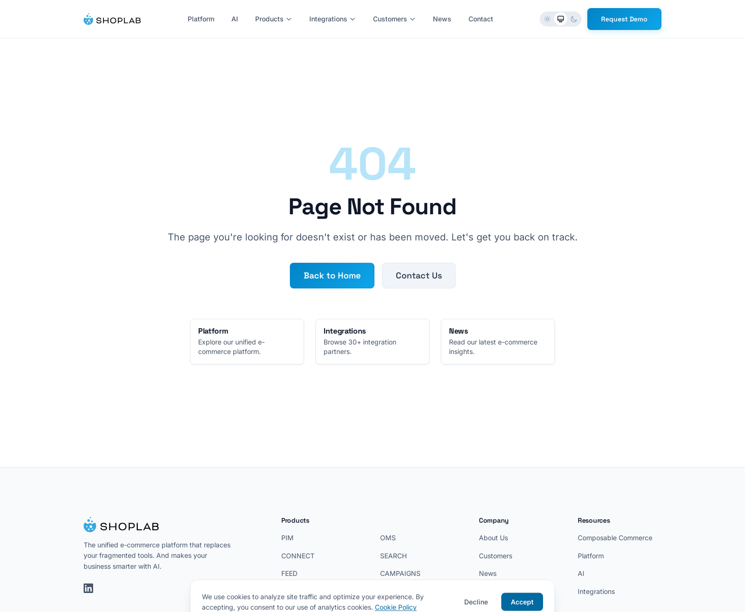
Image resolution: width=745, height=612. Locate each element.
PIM (287, 538)
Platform (201, 19)
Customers (394, 19)
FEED (289, 573)
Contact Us (419, 275)
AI (234, 19)
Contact (480, 19)
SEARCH (393, 556)
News (442, 19)
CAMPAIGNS (400, 573)
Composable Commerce (615, 538)
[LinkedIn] (88, 588)
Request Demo (624, 19)
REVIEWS (296, 591)
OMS (388, 538)
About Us (493, 538)
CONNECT (298, 556)
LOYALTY (395, 591)
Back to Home (332, 275)
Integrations (332, 19)
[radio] (547, 19)
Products (273, 19)
